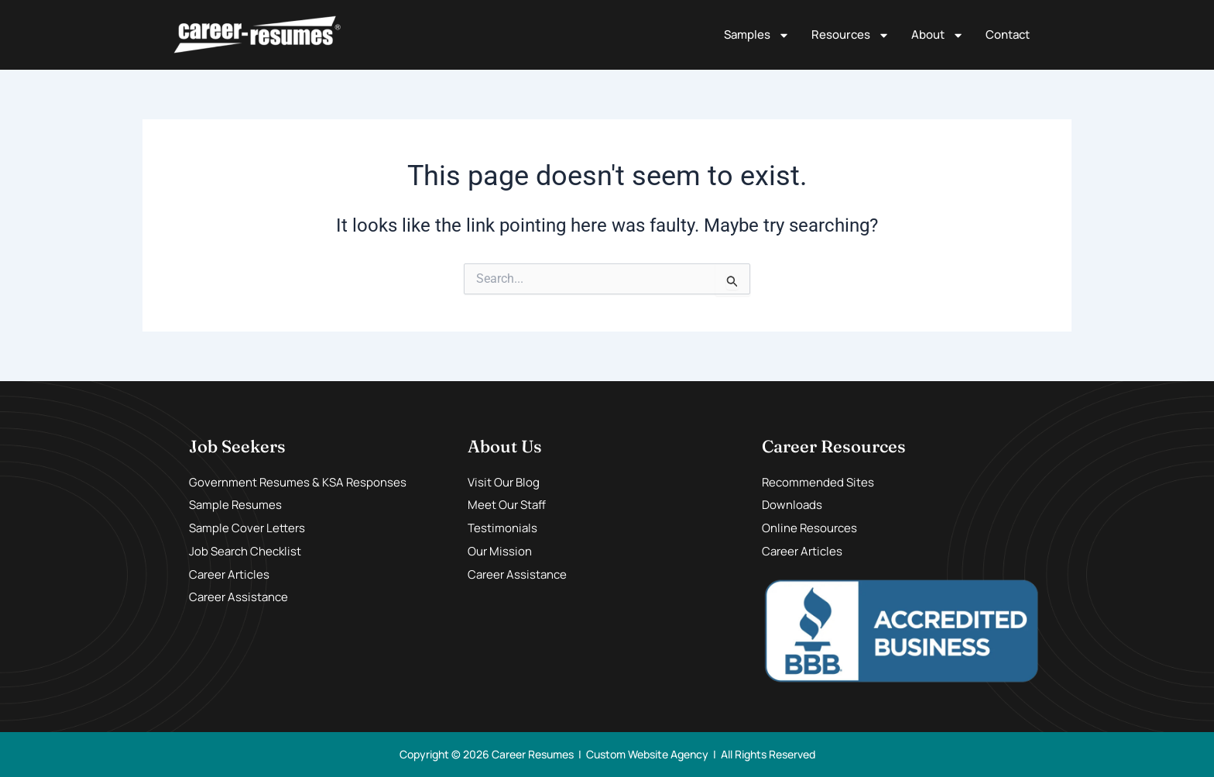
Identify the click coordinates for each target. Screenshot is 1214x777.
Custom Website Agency (647, 754)
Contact (1008, 34)
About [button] (937, 35)
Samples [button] (757, 35)
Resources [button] (850, 35)
